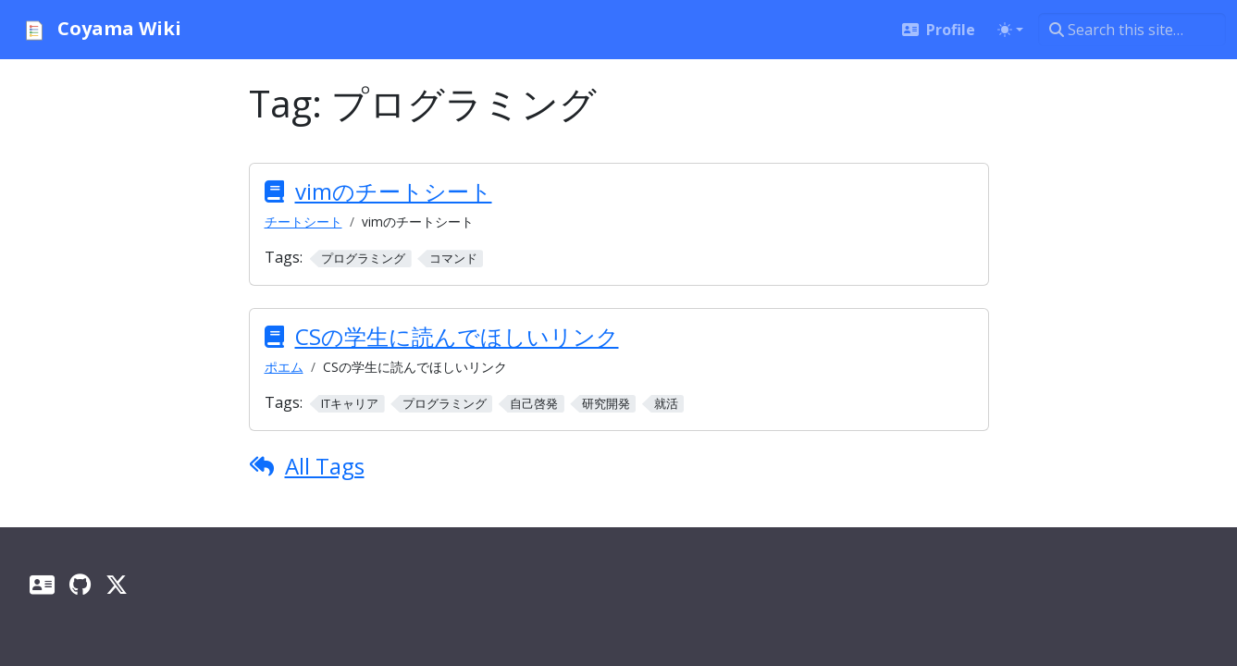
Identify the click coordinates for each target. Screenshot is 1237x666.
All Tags (325, 465)
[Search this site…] (1132, 29)
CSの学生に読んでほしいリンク (457, 336)
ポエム (284, 367)
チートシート (303, 221)
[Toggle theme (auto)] (1010, 29)
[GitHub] (80, 584)
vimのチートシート (393, 191)
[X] (116, 584)
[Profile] (42, 584)
